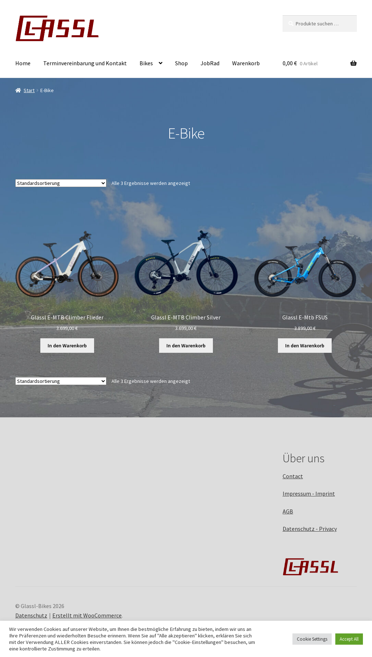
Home (23, 63)
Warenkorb (246, 63)
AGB (288, 511)
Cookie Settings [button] (312, 639)
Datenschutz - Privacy (310, 528)
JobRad (210, 63)
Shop (181, 63)
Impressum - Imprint (309, 493)
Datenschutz (31, 615)
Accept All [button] (349, 639)
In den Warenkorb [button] (67, 345)
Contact (293, 476)
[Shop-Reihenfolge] (60, 183)
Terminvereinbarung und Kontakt (85, 63)
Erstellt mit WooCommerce (87, 615)
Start (29, 90)
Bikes (146, 63)
